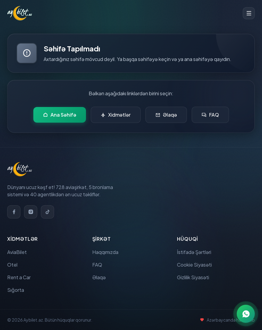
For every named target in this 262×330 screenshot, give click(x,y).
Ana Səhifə (59, 114)
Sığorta (15, 290)
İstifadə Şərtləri (194, 252)
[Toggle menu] (249, 13)
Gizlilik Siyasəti (193, 277)
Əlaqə (166, 114)
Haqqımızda (105, 252)
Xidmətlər (116, 114)
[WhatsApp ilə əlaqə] (246, 314)
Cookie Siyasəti (194, 264)
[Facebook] (13, 211)
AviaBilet (17, 252)
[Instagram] (30, 211)
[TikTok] (47, 211)
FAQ (210, 114)
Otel (12, 264)
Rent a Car (19, 277)
